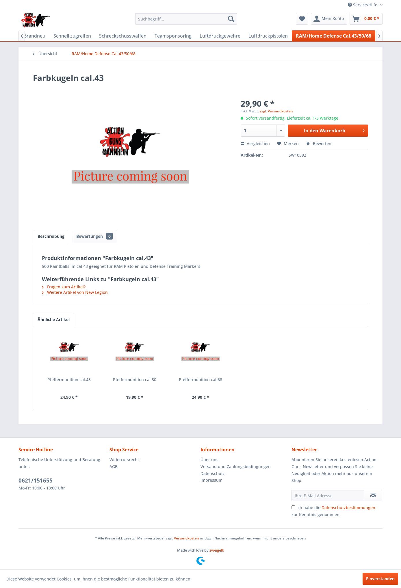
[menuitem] (186, 19)
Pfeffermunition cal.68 (200, 379)
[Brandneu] (34, 35)
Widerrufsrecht (124, 459)
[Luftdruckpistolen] (268, 35)
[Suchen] (231, 19)
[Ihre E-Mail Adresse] (328, 495)
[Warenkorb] (366, 19)
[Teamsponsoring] (173, 35)
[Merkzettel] (302, 19)
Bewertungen (94, 236)
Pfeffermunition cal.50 (134, 379)
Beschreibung (51, 236)
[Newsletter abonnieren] (373, 495)
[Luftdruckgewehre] (220, 35)
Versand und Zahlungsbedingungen (235, 466)
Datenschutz (212, 473)
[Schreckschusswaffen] (123, 35)
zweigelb (216, 550)
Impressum (211, 480)
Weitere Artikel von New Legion (75, 292)
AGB (113, 466)
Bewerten (318, 143)
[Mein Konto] (329, 19)
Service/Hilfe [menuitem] (363, 5)
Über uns (209, 459)
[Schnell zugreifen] (72, 35)
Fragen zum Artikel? (64, 287)
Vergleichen (255, 143)
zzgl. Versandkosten (276, 111)
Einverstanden (380, 578)
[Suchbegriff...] (186, 19)
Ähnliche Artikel (54, 319)
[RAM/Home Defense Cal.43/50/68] (333, 35)
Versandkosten (186, 538)
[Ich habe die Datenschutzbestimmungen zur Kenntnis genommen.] (293, 507)
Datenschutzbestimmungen (348, 507)
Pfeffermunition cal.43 (69, 379)
